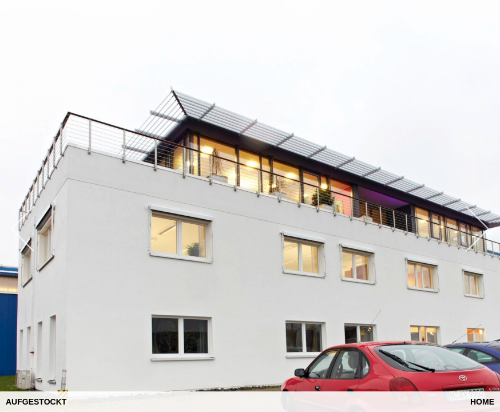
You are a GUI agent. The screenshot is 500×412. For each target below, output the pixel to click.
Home (482, 401)
